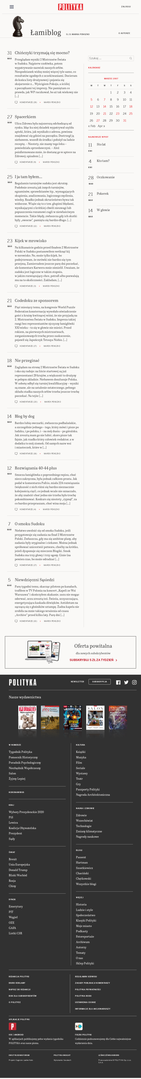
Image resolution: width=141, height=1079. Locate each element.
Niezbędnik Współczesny (25, 768)
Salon (12, 773)
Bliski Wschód (18, 875)
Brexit (13, 859)
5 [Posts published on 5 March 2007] (91, 100)
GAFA (12, 928)
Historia (81, 904)
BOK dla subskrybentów (23, 996)
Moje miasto (84, 926)
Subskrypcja (99, 682)
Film (79, 762)
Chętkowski (83, 878)
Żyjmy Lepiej (17, 778)
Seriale (80, 768)
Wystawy (82, 773)
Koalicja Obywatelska (22, 828)
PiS (11, 817)
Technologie (84, 826)
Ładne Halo (28, 1060)
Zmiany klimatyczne (89, 831)
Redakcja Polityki (19, 976)
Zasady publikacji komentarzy (92, 983)
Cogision (19, 1060)
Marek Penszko (52, 102)
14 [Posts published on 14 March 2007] (104, 106)
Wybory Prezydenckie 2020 (26, 812)
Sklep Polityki (85, 963)
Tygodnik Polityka (20, 752)
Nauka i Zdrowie (85, 808)
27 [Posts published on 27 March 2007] (98, 121)
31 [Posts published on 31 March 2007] (124, 121)
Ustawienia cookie (85, 1002)
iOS (10, 1035)
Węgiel (13, 917)
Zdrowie (81, 815)
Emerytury (16, 906)
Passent (81, 857)
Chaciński (82, 873)
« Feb (92, 126)
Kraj (11, 805)
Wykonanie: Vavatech (62, 1060)
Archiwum (83, 942)
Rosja (12, 880)
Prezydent (15, 833)
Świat (12, 852)
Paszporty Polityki (88, 789)
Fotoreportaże (85, 936)
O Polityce (15, 1002)
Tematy (80, 952)
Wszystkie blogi (86, 884)
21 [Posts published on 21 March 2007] (104, 114)
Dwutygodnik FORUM (19, 1055)
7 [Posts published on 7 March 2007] (104, 100)
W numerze (15, 745)
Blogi (79, 850)
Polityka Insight (62, 1055)
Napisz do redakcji (19, 989)
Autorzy (81, 947)
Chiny (12, 886)
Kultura (80, 745)
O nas (79, 958)
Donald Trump (18, 870)
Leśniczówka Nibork (108, 1055)
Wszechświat (84, 820)
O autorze (124, 33)
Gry (78, 784)
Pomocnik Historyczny (23, 757)
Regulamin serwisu (86, 976)
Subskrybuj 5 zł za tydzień (91, 660)
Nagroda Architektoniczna (93, 794)
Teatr (79, 778)
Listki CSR (15, 933)
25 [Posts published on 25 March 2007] (130, 114)
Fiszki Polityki (83, 1035)
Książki (80, 752)
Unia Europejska (19, 864)
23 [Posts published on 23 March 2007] (117, 114)
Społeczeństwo (85, 915)
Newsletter (77, 682)
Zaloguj (126, 6)
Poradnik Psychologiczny (25, 762)
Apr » (101, 126)
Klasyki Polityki (86, 920)
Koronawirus (16, 792)
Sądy (12, 839)
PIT (11, 912)
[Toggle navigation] (12, 7)
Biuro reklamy (17, 983)
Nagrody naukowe (87, 836)
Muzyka (81, 757)
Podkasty (82, 931)
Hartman (82, 862)
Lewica (13, 822)
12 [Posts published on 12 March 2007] (91, 106)
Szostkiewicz (84, 868)
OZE (11, 922)
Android (19, 1035)
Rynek (12, 899)
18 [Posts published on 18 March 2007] (130, 106)
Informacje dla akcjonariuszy (92, 1009)
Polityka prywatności (88, 989)
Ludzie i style (84, 910)
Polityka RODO (83, 996)
